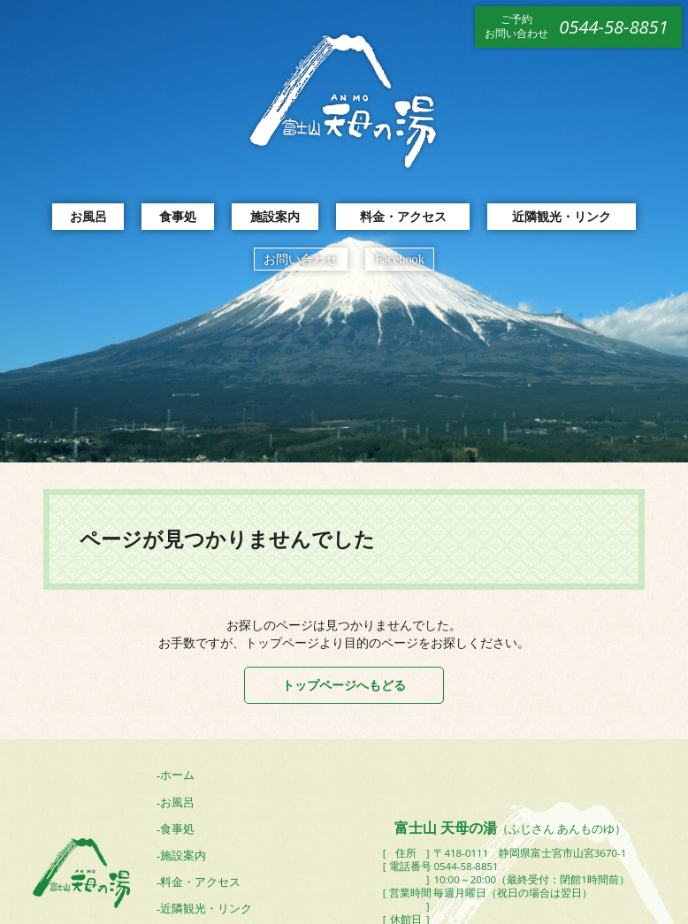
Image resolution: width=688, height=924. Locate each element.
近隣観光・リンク (561, 217)
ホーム (177, 775)
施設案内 (275, 217)
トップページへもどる (344, 684)
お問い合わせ (301, 259)
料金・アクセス (403, 217)
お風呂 (88, 217)
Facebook (399, 259)
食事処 (177, 217)
